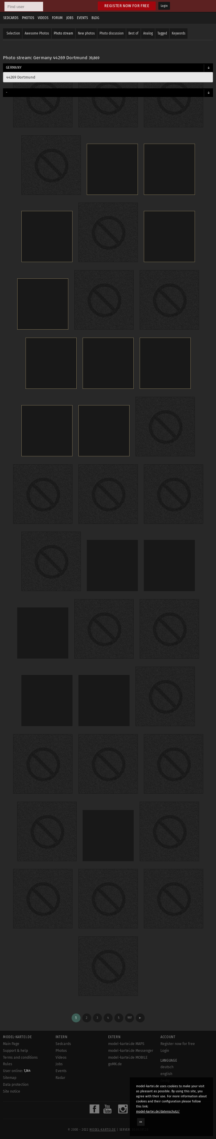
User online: (17, 1071)
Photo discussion (112, 33)
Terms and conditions (20, 1057)
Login (164, 6)
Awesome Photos (37, 33)
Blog (95, 18)
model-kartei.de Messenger (130, 1051)
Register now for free (126, 6)
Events (82, 18)
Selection (13, 33)
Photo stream (63, 33)
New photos (86, 33)
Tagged (162, 33)
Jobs (69, 18)
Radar (60, 1078)
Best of (133, 33)
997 (129, 1018)
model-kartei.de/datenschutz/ (158, 1111)
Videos (43, 18)
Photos (28, 18)
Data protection (16, 1084)
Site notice (11, 1091)
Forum (57, 18)
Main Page (11, 1044)
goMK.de (115, 1064)
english (166, 1074)
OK (140, 1121)
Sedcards (10, 18)
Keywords (178, 33)
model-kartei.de (102, 1130)
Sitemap (9, 1078)
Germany (13, 67)
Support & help (15, 1051)
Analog (148, 33)
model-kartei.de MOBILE (128, 1057)
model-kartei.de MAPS (126, 1044)
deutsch (167, 1067)
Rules (7, 1064)
